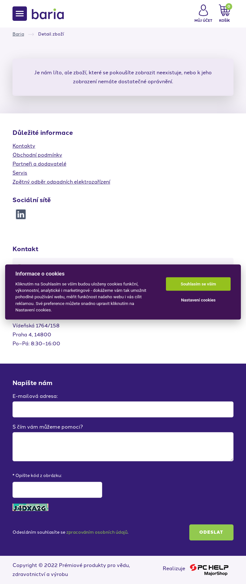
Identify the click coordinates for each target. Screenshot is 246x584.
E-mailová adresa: (35, 396)
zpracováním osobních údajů (96, 532)
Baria (18, 34)
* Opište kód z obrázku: (37, 475)
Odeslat (211, 532)
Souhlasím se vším (198, 284)
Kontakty (23, 146)
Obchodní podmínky (37, 155)
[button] (203, 13)
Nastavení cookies (198, 300)
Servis (19, 173)
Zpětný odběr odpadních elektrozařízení (61, 182)
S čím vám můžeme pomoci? (47, 427)
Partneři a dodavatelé (39, 164)
